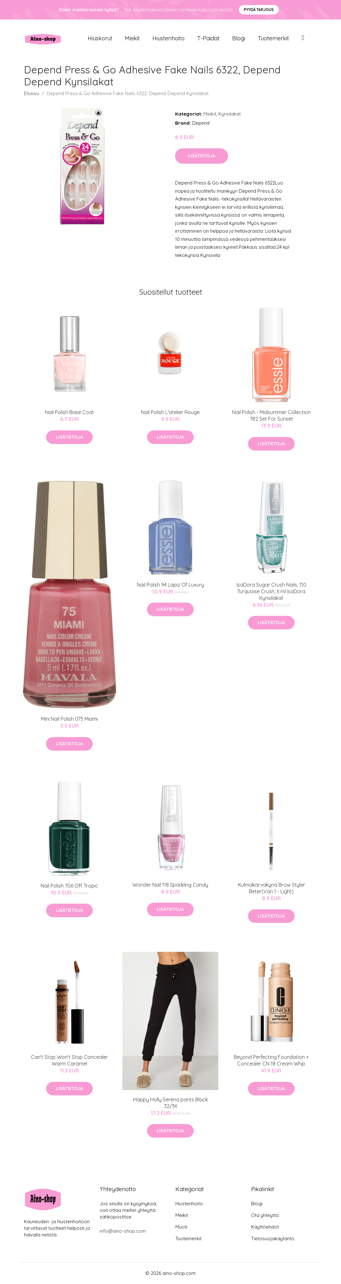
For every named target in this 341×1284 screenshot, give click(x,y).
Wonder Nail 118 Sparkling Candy (170, 885)
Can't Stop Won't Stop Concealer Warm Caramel (69, 1060)
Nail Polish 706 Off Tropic (69, 886)
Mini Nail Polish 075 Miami (69, 719)
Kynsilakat (229, 114)
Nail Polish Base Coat (69, 412)
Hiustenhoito (168, 38)
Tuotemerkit (273, 38)
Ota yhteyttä (265, 1215)
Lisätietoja (201, 156)
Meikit (132, 38)
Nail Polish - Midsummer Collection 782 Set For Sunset (271, 415)
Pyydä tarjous (259, 9)
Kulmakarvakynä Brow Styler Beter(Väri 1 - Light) (271, 888)
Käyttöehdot (265, 1227)
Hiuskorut (100, 38)
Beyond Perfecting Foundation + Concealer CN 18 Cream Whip (271, 1060)
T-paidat (208, 38)
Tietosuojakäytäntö (272, 1238)
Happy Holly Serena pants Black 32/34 (170, 1102)
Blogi (238, 38)
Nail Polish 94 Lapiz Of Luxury (170, 585)
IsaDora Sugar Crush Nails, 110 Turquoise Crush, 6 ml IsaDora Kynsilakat (271, 591)
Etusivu (31, 93)
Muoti (181, 1227)
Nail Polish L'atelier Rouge (170, 412)
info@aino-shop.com (123, 1231)
